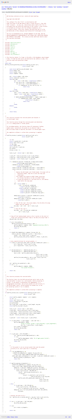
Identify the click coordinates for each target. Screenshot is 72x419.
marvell (65, 7)
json (69, 416)
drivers (50, 7)
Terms (16, 417)
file (30, 12)
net (55, 7)
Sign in (69, 2)
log (34, 12)
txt (66, 416)
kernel (15, 7)
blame (38, 12)
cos (3, 7)
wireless (59, 7)
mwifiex (4, 9)
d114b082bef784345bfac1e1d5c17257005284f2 (32, 7)
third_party (8, 7)
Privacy (12, 417)
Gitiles (8, 417)
